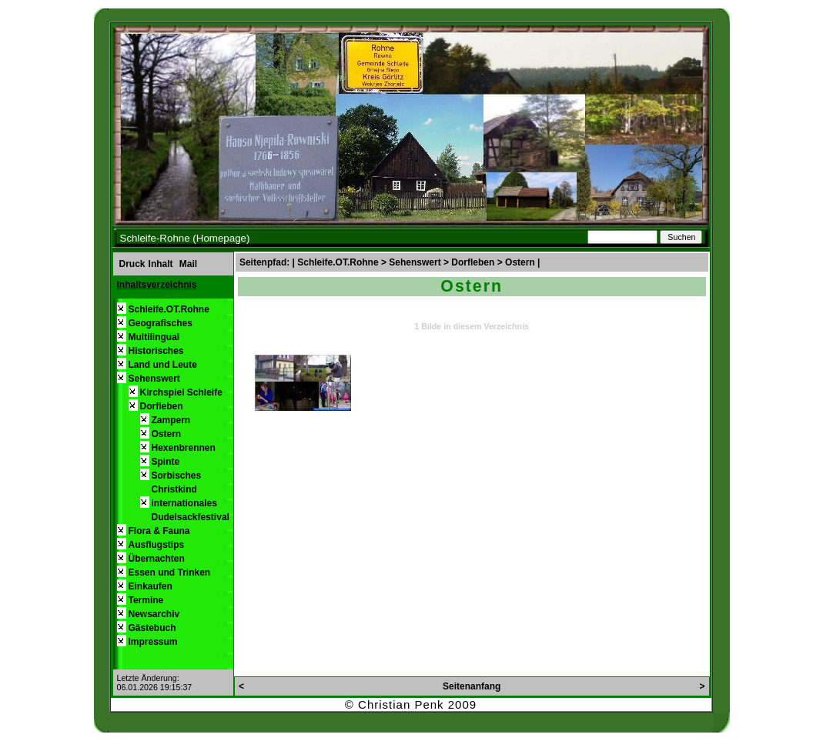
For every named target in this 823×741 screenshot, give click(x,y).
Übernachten (157, 558)
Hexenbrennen (184, 447)
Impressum (153, 641)
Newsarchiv (154, 614)
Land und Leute (163, 364)
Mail (188, 264)
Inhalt (161, 264)
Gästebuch (152, 628)
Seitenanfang (471, 686)
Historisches (156, 350)
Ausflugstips (157, 544)
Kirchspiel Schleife (181, 392)
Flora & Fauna (159, 531)
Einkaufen (150, 586)
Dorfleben (161, 406)
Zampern (171, 420)
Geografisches (160, 323)
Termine (146, 600)
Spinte (166, 461)
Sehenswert (154, 378)
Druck (132, 264)
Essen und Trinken (170, 572)
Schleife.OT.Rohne (169, 309)
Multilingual (154, 337)
